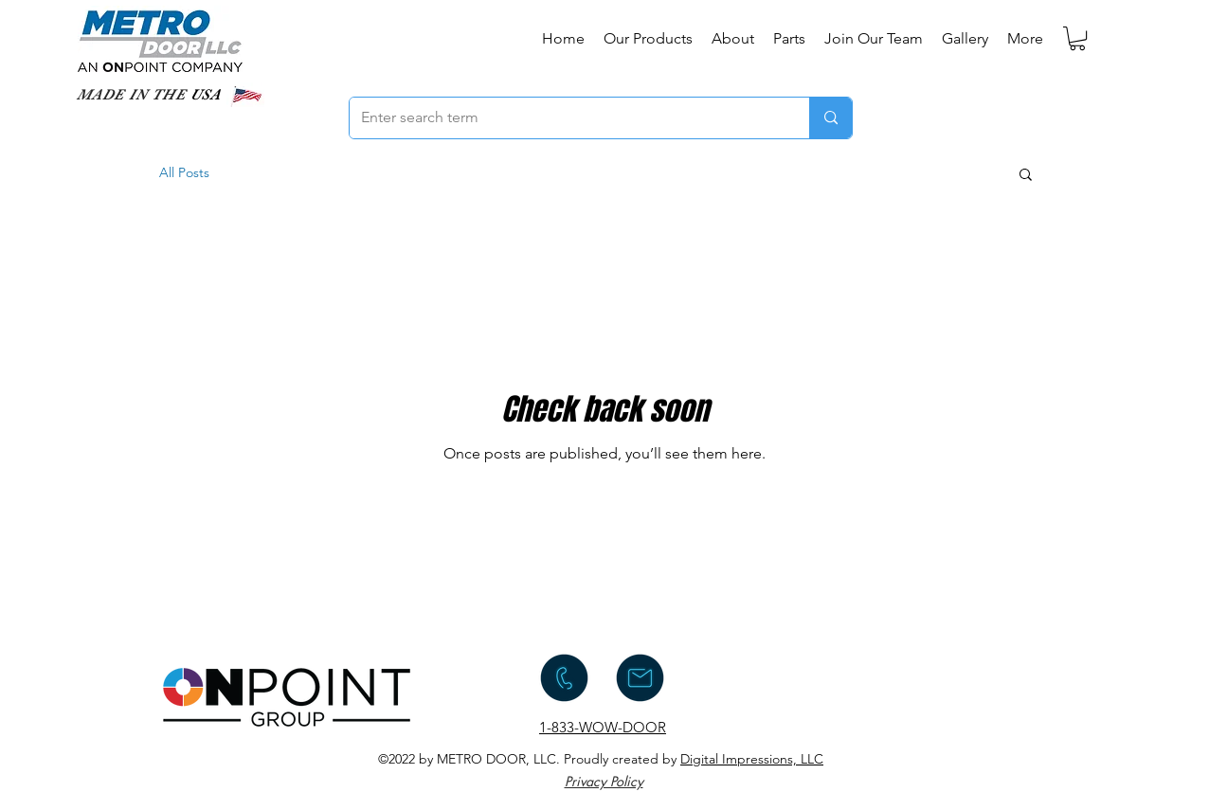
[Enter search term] (565, 118)
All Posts (184, 172)
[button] (1077, 38)
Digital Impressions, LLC (751, 758)
